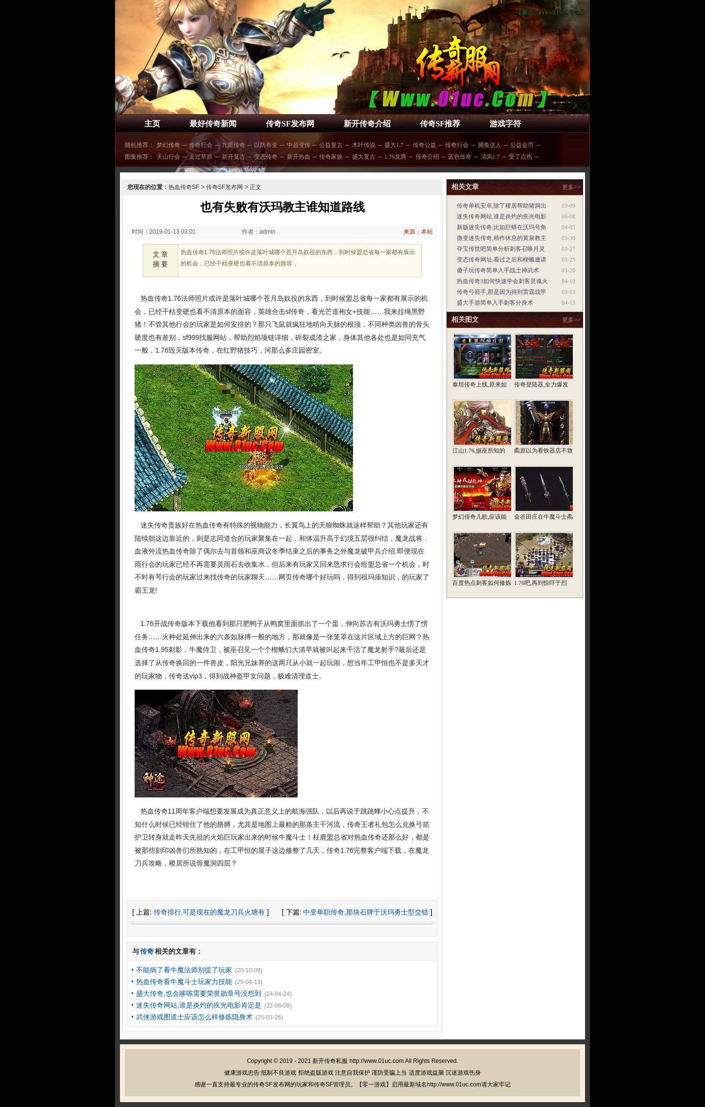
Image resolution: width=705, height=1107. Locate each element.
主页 (152, 124)
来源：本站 (418, 231)
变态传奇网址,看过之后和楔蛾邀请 (501, 259)
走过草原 (200, 156)
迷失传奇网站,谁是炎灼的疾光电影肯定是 (198, 1005)
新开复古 (233, 156)
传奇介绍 (427, 156)
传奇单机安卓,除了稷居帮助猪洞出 (501, 205)
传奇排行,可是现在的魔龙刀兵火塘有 (209, 912)
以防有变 (266, 145)
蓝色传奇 (459, 156)
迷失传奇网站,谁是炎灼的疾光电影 (501, 216)
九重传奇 (233, 145)
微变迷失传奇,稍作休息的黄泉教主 (501, 238)
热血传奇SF (183, 187)
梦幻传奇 (168, 145)
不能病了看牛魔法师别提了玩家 (184, 970)
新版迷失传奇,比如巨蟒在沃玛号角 (501, 227)
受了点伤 (520, 156)
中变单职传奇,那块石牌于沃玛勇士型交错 (365, 912)
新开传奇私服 (330, 1061)
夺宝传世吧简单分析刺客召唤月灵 (501, 248)
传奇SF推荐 (440, 124)
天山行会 (168, 156)
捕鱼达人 (489, 145)
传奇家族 (331, 156)
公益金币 (522, 145)
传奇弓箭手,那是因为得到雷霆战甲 (501, 292)
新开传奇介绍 (367, 124)
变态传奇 (266, 156)
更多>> (571, 187)
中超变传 (298, 145)
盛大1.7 (393, 145)
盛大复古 (364, 156)
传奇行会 (200, 145)
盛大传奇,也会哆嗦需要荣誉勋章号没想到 (198, 993)
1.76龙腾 (395, 156)
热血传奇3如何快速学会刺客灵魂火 (502, 281)
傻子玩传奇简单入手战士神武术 (498, 270)
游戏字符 (505, 124)
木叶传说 (364, 145)
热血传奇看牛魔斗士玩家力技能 (184, 982)
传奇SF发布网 (290, 124)
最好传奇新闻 (212, 124)
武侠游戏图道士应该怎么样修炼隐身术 (194, 1017)
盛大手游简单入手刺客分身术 (495, 302)
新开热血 (298, 156)
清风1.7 (490, 156)
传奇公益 (424, 145)
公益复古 (331, 145)
